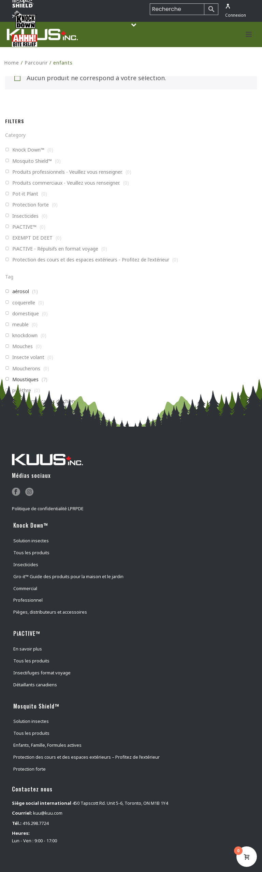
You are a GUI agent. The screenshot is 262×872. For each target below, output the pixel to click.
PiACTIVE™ (24, 227)
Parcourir (36, 62)
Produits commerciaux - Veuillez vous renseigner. (66, 183)
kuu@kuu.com (47, 813)
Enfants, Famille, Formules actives (47, 745)
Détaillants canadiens (35, 685)
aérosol (20, 291)
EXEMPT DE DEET (32, 238)
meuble (20, 324)
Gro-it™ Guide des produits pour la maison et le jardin (68, 576)
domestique (25, 314)
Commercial (25, 588)
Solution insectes (31, 541)
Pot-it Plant (25, 194)
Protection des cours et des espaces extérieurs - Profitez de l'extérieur (90, 260)
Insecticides (25, 216)
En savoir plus (27, 649)
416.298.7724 (35, 823)
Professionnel (28, 600)
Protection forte (30, 205)
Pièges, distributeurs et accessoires (50, 612)
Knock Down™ (28, 150)
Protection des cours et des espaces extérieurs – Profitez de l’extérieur (86, 757)
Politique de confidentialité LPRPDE (48, 508)
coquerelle (23, 303)
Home (11, 62)
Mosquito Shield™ (32, 161)
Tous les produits (31, 552)
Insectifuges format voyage (42, 673)
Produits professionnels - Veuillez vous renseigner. (67, 172)
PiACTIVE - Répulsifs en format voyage (55, 249)
